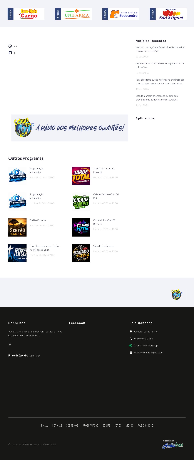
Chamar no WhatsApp (146, 345)
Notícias (57, 425)
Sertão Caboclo (38, 220)
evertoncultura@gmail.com (148, 352)
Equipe (106, 425)
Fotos (118, 425)
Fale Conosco (146, 425)
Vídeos (130, 425)
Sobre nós (72, 425)
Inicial (44, 425)
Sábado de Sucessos (103, 245)
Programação (91, 425)
